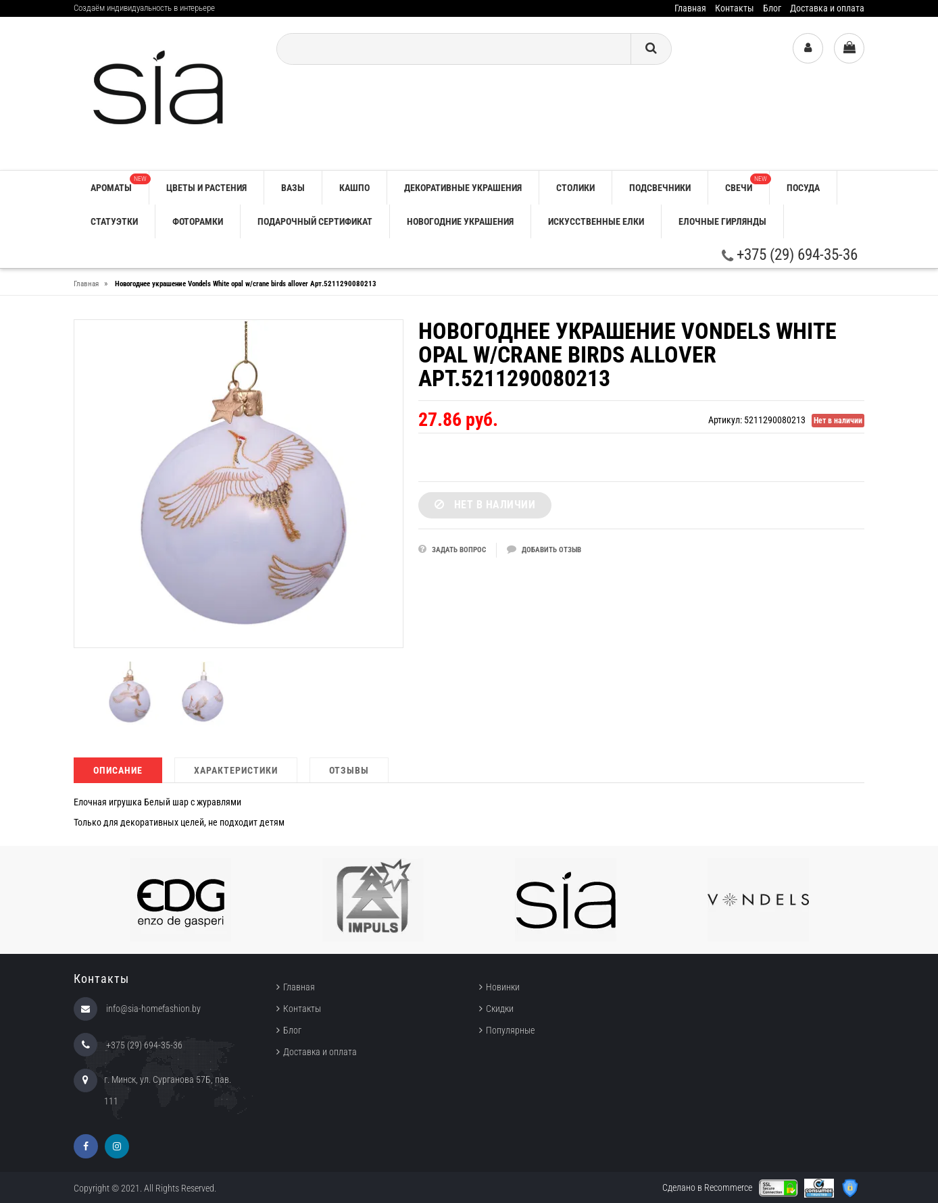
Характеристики (236, 770)
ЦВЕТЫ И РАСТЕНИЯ (206, 187)
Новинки (503, 987)
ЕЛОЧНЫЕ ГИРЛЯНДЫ (722, 221)
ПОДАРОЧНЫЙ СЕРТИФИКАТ (314, 221)
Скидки (500, 1008)
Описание (118, 770)
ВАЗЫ (293, 187)
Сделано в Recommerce (707, 1187)
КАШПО (354, 187)
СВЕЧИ (747, 183)
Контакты (734, 8)
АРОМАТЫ (120, 183)
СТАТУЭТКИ (114, 221)
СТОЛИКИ (575, 187)
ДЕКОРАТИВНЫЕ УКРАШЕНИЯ (463, 187)
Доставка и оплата (827, 8)
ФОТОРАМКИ (197, 221)
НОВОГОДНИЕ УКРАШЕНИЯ (460, 221)
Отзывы (349, 770)
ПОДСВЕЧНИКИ (660, 187)
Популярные (510, 1030)
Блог (772, 8)
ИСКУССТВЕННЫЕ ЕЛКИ (596, 221)
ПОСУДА (803, 187)
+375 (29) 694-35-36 (790, 255)
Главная (690, 8)
